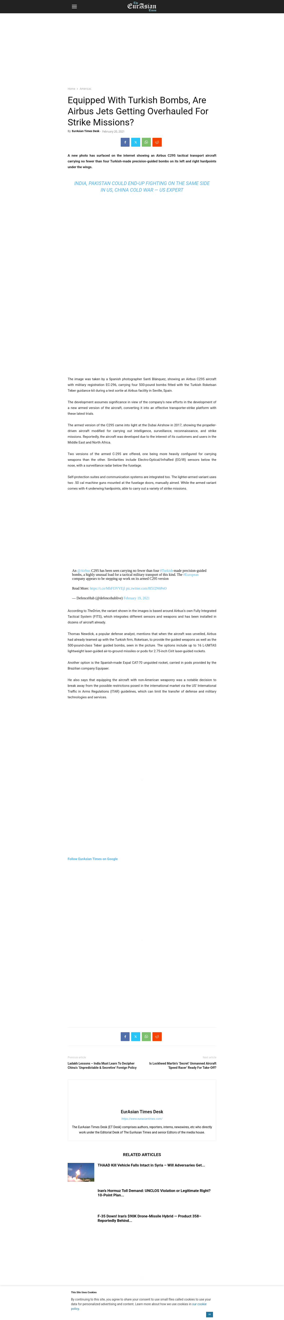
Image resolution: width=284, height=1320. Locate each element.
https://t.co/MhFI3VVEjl (107, 588)
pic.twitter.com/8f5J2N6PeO (146, 588)
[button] (74, 6)
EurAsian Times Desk (85, 131)
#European (191, 574)
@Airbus (83, 570)
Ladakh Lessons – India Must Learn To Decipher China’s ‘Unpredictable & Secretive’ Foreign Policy (102, 1065)
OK (209, 1314)
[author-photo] (142, 1105)
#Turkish (166, 570)
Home (71, 89)
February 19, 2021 (137, 598)
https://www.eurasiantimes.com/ (142, 1118)
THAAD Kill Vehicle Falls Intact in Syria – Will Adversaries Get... (151, 1165)
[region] (142, 47)
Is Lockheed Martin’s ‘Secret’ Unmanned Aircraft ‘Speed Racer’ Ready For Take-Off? (182, 1065)
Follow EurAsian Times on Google (93, 859)
